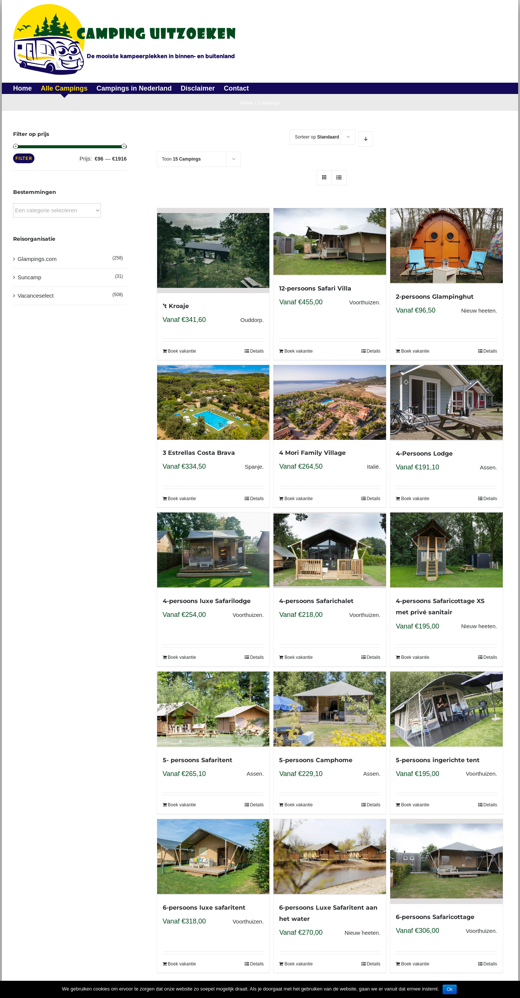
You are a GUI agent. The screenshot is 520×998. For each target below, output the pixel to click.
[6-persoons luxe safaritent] (213, 857)
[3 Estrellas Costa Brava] (213, 402)
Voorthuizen (364, 302)
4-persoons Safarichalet (316, 601)
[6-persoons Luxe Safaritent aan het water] (329, 857)
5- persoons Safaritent (197, 760)
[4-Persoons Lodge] (446, 403)
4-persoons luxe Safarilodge (207, 601)
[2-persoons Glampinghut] (446, 246)
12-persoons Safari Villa (315, 288)
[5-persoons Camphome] (329, 709)
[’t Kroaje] (213, 250)
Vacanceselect (35, 295)
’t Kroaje (176, 306)
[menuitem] (27, 88)
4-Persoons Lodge (424, 453)
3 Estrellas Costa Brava (199, 452)
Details (257, 351)
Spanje (253, 466)
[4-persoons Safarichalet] (329, 550)
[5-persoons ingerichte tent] (446, 709)
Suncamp (29, 277)
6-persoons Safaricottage (435, 917)
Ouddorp (251, 320)
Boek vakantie (182, 351)
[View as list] (339, 177)
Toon (181, 159)
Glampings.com (37, 259)
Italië (373, 466)
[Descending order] (365, 139)
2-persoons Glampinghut (435, 296)
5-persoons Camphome (315, 760)
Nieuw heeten (478, 310)
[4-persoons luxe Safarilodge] (213, 550)
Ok (449, 989)
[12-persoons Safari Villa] (329, 242)
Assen (488, 467)
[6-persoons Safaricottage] (446, 861)
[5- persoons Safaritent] (213, 709)
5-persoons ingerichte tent (438, 760)
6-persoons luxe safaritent (204, 907)
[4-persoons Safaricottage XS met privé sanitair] (446, 550)
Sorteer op (317, 137)
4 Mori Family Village (312, 452)
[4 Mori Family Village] (329, 402)
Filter (23, 158)
